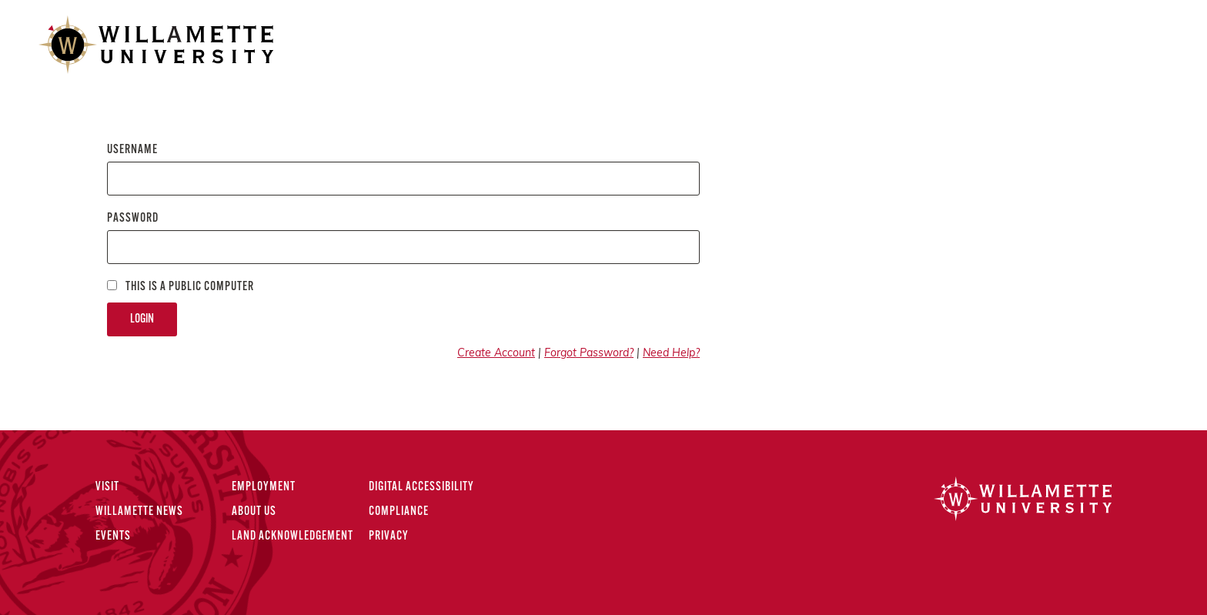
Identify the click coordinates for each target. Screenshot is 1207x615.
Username (132, 150)
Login (142, 319)
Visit (107, 487)
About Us (254, 512)
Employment (264, 487)
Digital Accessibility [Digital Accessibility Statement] (421, 487)
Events (113, 536)
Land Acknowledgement (292, 536)
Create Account (496, 353)
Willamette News (139, 512)
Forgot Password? (589, 353)
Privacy (389, 536)
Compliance (399, 512)
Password (133, 218)
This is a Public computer (180, 286)
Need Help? (671, 353)
